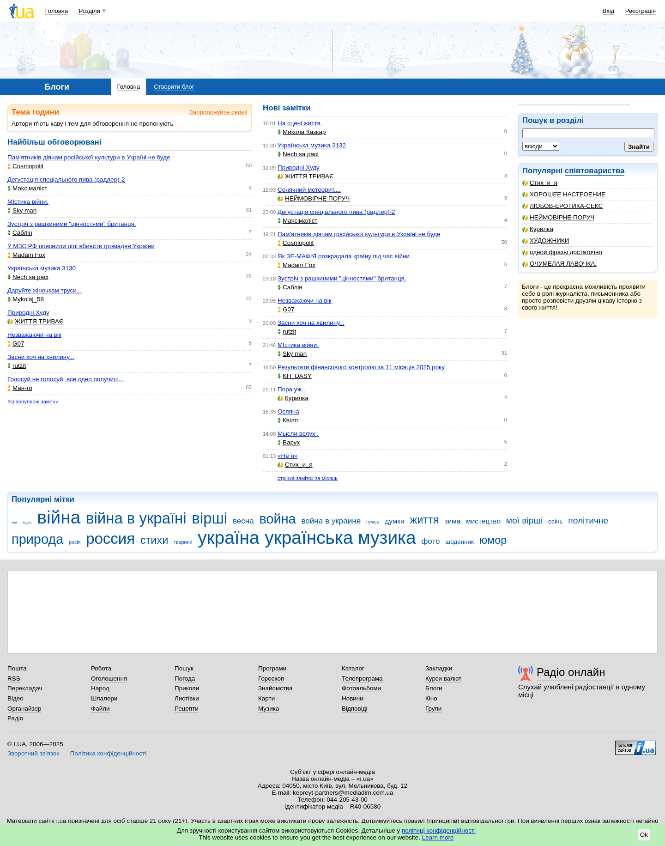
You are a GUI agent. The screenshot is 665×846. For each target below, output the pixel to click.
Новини (352, 698)
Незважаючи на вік (34, 334)
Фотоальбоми (361, 688)
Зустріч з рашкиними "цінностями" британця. (71, 223)
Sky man (21, 210)
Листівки (187, 698)
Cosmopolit (25, 166)
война (277, 518)
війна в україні (136, 518)
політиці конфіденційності (439, 830)
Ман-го (19, 387)
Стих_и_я (539, 182)
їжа (14, 522)
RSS (13, 678)
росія (75, 542)
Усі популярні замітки (33, 401)
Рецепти (187, 708)
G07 (15, 343)
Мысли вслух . (298, 433)
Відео (15, 698)
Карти (266, 698)
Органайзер (24, 708)
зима (452, 521)
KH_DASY (295, 375)
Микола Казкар (302, 131)
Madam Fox (26, 254)
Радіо (15, 718)
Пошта (16, 668)
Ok (644, 834)
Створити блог (174, 86)
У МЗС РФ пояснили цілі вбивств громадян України (81, 246)
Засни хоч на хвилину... (40, 356)
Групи (433, 708)
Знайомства (275, 688)
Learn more (438, 837)
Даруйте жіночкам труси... (44, 290)
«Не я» (287, 455)
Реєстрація (640, 10)
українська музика (340, 538)
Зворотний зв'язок (33, 753)
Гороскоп (271, 678)
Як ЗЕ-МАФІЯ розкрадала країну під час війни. (344, 256)
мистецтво (483, 521)
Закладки (438, 668)
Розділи (89, 10)
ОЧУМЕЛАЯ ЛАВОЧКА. (559, 263)
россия (110, 538)
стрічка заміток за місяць (308, 478)
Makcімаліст (27, 188)
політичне (588, 520)
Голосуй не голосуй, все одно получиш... (65, 379)
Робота (101, 668)
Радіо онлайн (571, 672)
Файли (100, 708)
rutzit (16, 365)
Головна (56, 10)
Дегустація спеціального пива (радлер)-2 (66, 179)
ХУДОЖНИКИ (545, 240)
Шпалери (104, 698)
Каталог (353, 668)
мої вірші (524, 520)
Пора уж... (292, 389)
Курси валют (443, 678)
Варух (289, 442)
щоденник (459, 541)
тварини (183, 542)
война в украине (331, 521)
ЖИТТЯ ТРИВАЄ (35, 321)
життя (424, 520)
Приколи (187, 688)
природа (37, 539)
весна (243, 521)
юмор (493, 540)
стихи (154, 540)
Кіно (431, 698)
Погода (185, 678)
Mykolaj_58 (25, 299)
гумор (373, 521)
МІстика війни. (27, 201)
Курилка (537, 228)
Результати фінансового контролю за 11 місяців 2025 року (361, 367)
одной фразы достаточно (562, 252)
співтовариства (595, 170)
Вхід (609, 10)
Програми (272, 668)
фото (430, 541)
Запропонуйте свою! (218, 112)
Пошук (184, 668)
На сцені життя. (300, 123)
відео (27, 522)
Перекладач (24, 688)
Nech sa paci (27, 277)
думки (395, 521)
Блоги (433, 688)
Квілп (288, 420)
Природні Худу (28, 312)
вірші (209, 518)
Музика (268, 708)
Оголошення (109, 678)
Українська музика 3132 (312, 145)
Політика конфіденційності (108, 753)
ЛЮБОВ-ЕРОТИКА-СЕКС (562, 205)
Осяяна (288, 411)
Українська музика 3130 (41, 268)
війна (58, 517)
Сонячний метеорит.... (309, 189)
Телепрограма (362, 678)
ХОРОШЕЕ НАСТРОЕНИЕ (563, 194)
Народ (100, 688)
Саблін (19, 232)
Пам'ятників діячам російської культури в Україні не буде (88, 157)
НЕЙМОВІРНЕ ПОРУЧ (558, 217)
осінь (555, 521)
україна (228, 538)
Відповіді (355, 708)
